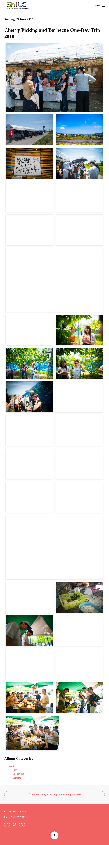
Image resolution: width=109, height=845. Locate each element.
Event (11, 766)
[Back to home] (16, 5)
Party (15, 770)
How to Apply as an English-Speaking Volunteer (54, 794)
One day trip (18, 774)
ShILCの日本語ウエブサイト (18, 817)
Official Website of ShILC (16, 811)
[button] (100, 5)
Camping (17, 778)
